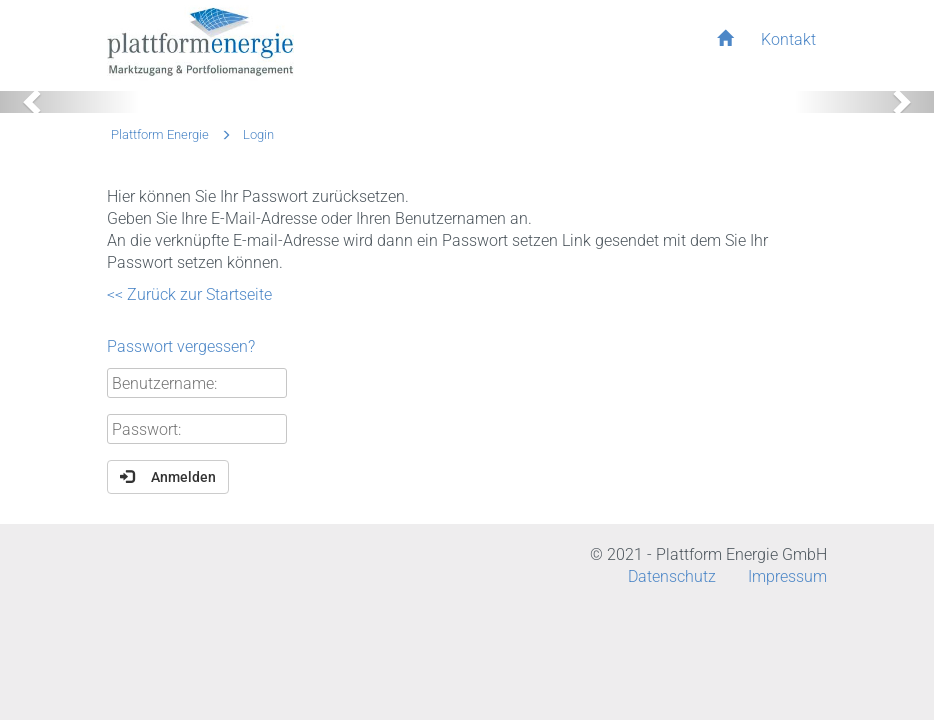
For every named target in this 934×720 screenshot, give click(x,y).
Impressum (787, 576)
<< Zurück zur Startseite (189, 294)
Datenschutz (672, 576)
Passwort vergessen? (181, 346)
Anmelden (168, 476)
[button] (70, 102)
